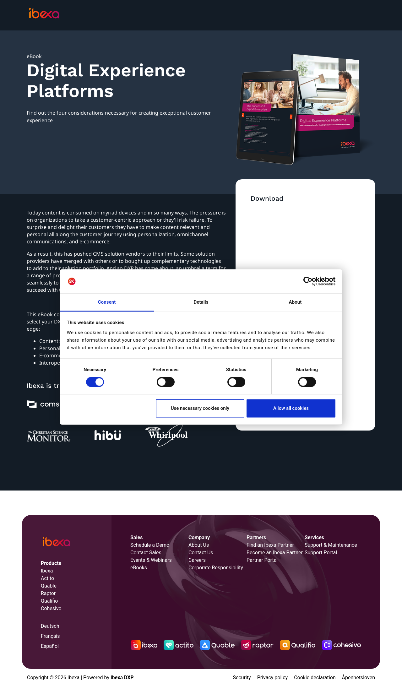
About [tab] (295, 302)
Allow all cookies (291, 408)
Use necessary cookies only (200, 408)
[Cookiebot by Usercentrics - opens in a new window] (307, 281)
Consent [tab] (107, 302)
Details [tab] (200, 302)
